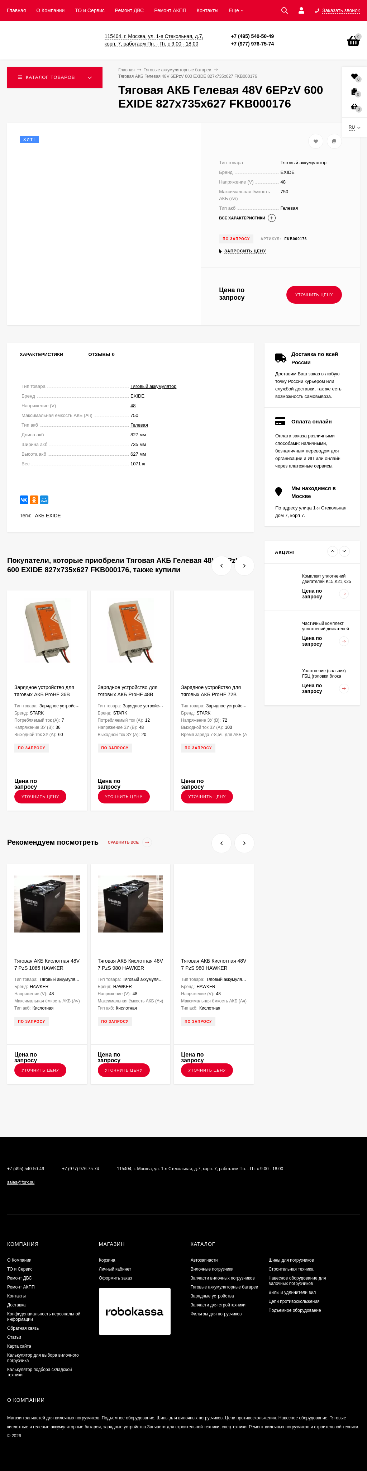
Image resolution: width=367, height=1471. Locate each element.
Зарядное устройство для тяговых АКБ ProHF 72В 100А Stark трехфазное (211, 694)
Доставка (16, 1305)
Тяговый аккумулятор (153, 386)
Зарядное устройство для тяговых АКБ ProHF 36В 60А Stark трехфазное (44, 694)
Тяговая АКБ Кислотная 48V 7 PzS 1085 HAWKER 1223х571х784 (47, 968)
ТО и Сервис (89, 10)
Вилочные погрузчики (212, 1269)
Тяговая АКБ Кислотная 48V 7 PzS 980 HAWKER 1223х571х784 (213, 968)
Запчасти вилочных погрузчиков (223, 1278)
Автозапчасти (204, 1260)
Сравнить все (130, 842)
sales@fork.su (20, 1182)
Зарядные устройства (212, 1296)
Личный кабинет (115, 1269)
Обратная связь (23, 1328)
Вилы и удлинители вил (292, 1292)
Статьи (14, 1337)
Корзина (107, 1260)
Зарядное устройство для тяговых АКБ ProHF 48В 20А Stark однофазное (128, 694)
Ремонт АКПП (170, 10)
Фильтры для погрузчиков (216, 1313)
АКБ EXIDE (48, 515)
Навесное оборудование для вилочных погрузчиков (297, 1281)
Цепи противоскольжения (293, 1301)
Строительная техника (291, 1269)
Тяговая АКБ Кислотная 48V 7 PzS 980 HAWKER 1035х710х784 (130, 968)
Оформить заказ (115, 1278)
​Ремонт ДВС (129, 10)
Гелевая (139, 425)
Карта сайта (19, 1346)
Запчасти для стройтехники (218, 1305)
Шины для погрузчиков (291, 1260)
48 (132, 405)
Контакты (207, 10)
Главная (16, 10)
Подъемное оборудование (294, 1310)
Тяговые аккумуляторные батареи (224, 1287)
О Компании (50, 10)
